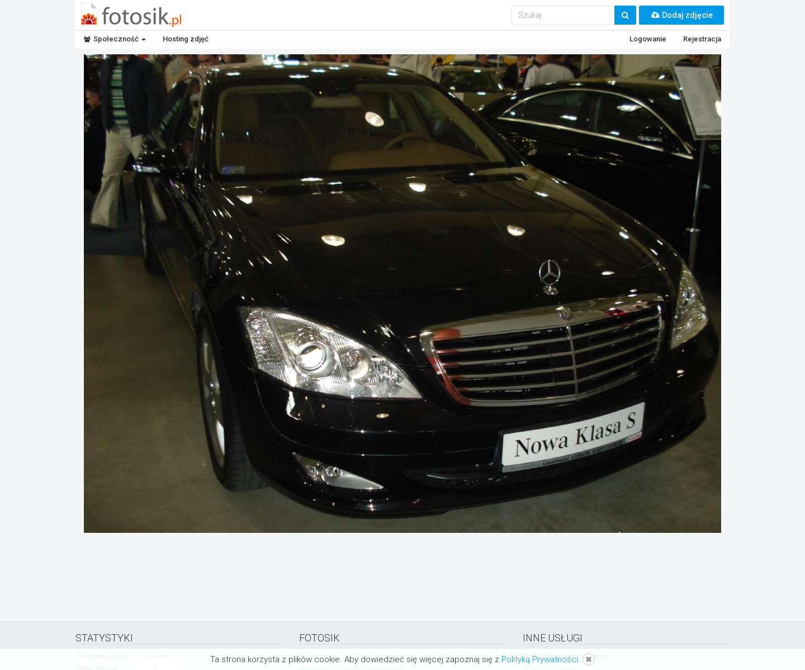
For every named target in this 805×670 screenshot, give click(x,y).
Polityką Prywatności (539, 659)
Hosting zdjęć (186, 39)
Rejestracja (702, 39)
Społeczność (115, 39)
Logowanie (647, 39)
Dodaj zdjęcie (681, 15)
